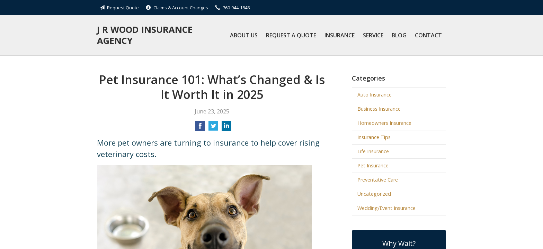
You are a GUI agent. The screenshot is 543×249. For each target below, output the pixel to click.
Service (373, 35)
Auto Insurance (374, 94)
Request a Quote (291, 35)
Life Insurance (373, 151)
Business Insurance (379, 108)
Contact (428, 35)
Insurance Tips (374, 137)
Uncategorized (374, 194)
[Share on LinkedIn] (226, 128)
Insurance (339, 35)
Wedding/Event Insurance (386, 208)
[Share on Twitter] (213, 128)
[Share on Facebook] (200, 128)
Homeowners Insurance (384, 123)
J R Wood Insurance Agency (145, 35)
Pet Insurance (373, 165)
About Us (244, 35)
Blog (399, 35)
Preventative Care (377, 179)
